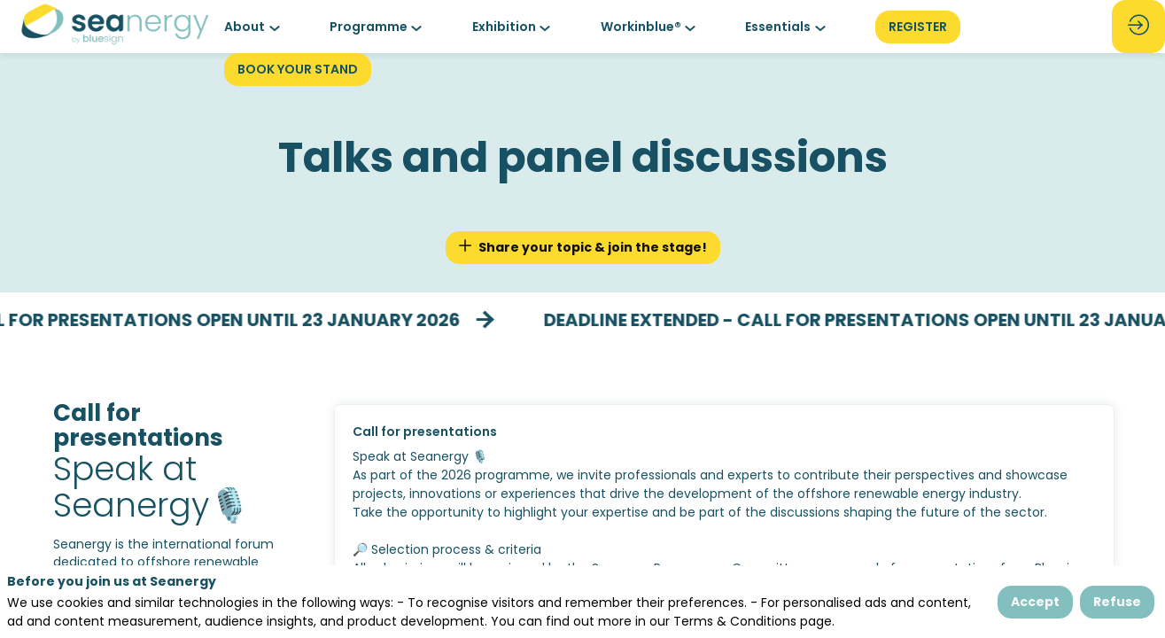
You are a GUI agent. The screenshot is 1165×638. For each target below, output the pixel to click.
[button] (917, 27)
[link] (256, 26)
